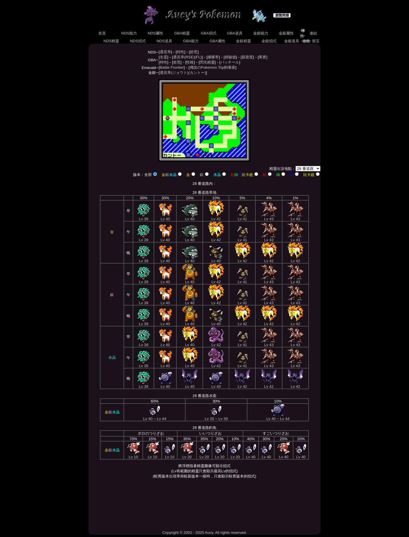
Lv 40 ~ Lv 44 (154, 417)
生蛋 (163, 57)
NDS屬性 (155, 33)
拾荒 (193, 52)
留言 (315, 41)
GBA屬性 (217, 41)
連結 (313, 33)
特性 (180, 52)
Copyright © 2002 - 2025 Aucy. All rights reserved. (204, 532)
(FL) (198, 57)
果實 (262, 57)
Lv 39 (143, 217)
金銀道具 (291, 41)
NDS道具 (164, 41)
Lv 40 (165, 217)
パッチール (229, 62)
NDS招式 (138, 41)
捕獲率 (213, 57)
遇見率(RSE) (184, 57)
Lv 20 (187, 455)
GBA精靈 (182, 33)
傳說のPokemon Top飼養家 (212, 67)
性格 (190, 62)
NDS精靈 (111, 41)
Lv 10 (133, 455)
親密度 (247, 57)
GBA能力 (191, 41)
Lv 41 (242, 217)
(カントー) (197, 72)
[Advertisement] (204, 504)
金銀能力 (260, 33)
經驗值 (230, 57)
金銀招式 (269, 41)
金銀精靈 (243, 41)
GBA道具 (235, 33)
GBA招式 (209, 33)
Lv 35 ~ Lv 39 (216, 417)
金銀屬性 (286, 33)
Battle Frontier (172, 67)
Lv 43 (269, 217)
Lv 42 (216, 217)
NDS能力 (129, 33)
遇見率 (165, 52)
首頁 (102, 33)
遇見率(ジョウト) (174, 72)
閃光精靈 (207, 62)
